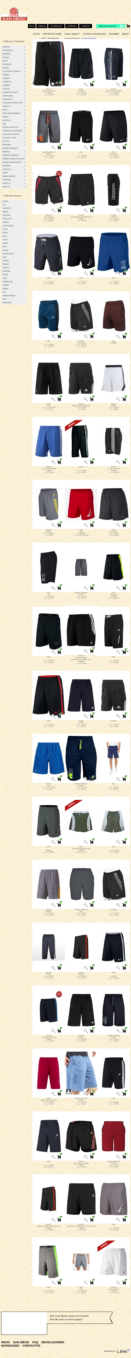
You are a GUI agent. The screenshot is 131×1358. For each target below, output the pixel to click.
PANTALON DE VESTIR (10, 134)
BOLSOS (5, 57)
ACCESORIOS (7, 50)
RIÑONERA (6, 166)
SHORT (5, 173)
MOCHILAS (6, 120)
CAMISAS (5, 75)
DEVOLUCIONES (52, 1342)
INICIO (5, 1342)
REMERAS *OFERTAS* (10, 155)
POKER (5, 275)
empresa (42, 26)
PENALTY (5, 268)
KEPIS (4, 110)
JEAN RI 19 (6, 106)
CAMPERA (6, 85)
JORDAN (5, 222)
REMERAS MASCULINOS (11, 162)
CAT (3, 205)
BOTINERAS (6, 64)
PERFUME (6, 271)
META (4, 247)
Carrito (36, 34)
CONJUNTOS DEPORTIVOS (12, 103)
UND (4, 292)
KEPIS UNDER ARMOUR (11, 113)
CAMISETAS (6, 82)
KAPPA (5, 233)
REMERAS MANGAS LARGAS (13, 159)
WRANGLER (6, 303)
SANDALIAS (6, 169)
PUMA (4, 278)
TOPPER (5, 285)
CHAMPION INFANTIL (10, 92)
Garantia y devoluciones (94, 34)
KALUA (5, 229)
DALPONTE (6, 208)
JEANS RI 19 (7, 219)
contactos (85, 26)
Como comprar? (72, 34)
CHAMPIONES (7, 96)
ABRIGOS (6, 47)
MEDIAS (5, 117)
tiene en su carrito (107, 26)
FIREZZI (5, 212)
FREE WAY (6, 215)
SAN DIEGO (21, 1342)
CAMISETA (6, 78)
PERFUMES (6, 145)
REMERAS (6, 152)
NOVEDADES (10, 1345)
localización (56, 26)
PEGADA (5, 261)
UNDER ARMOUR (8, 176)
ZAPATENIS (6, 180)
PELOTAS (5, 141)
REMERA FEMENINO (10, 148)
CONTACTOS (31, 1345)
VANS (4, 299)
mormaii (5, 250)
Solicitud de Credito (52, 34)
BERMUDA (6, 54)
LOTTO (5, 240)
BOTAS (5, 61)
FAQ (35, 1342)
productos (71, 26)
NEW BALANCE (8, 254)
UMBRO (5, 289)
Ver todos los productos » (89, 38)
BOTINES (5, 68)
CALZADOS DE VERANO (11, 71)
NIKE (4, 124)
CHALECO (6, 89)
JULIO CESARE (8, 226)
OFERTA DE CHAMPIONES (12, 131)
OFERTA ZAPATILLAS (10, 127)
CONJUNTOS (7, 99)
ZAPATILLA (6, 183)
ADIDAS (5, 201)
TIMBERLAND (7, 282)
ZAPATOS (5, 187)
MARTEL (5, 243)
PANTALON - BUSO (9, 138)
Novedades (114, 34)
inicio (31, 26)
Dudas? (125, 34)
